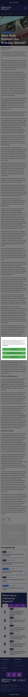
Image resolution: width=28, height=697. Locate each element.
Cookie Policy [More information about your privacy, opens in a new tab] (5, 345)
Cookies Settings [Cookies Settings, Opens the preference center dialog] (14, 349)
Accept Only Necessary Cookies (14, 353)
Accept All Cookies (14, 356)
